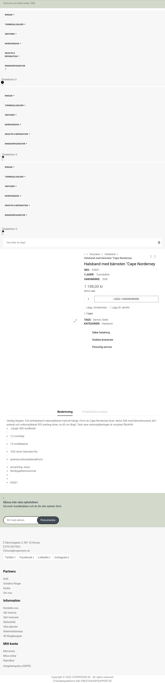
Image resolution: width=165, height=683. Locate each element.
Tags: (87, 319)
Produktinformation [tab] (95, 411)
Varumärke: (92, 279)
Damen (97, 319)
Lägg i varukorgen (126, 299)
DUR (104, 279)
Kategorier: (92, 323)
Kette (105, 319)
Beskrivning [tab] (65, 411)
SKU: (87, 269)
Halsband (107, 323)
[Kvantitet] (88, 299)
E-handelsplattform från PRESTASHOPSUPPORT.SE (82, 681)
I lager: (89, 274)
